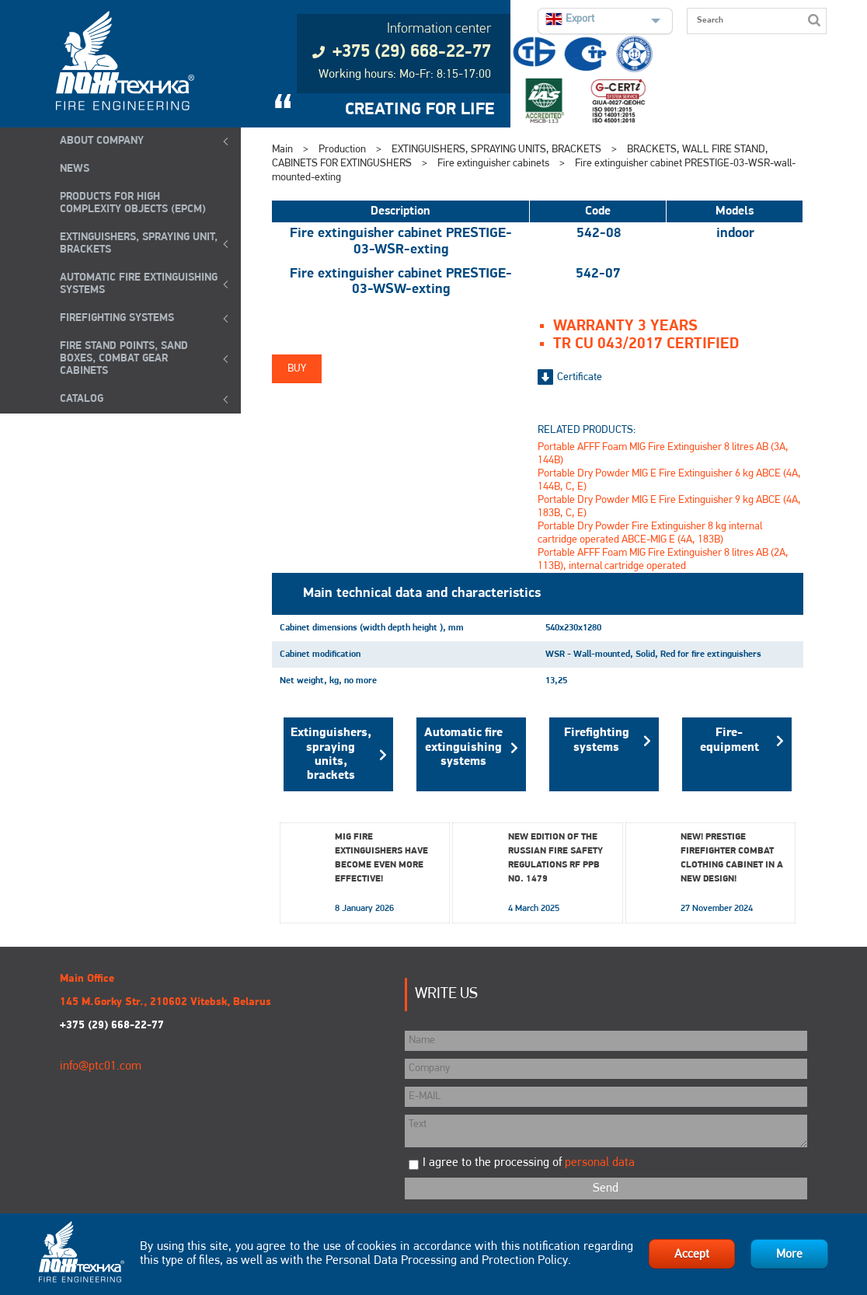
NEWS (74, 169)
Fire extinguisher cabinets (493, 163)
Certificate (579, 377)
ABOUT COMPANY (102, 141)
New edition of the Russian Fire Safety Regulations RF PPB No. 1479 (555, 858)
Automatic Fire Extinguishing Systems (139, 284)
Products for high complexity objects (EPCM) (133, 203)
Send (605, 1188)
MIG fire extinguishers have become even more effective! (381, 858)
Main (282, 149)
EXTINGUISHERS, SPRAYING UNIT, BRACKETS (139, 244)
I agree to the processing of (529, 1163)
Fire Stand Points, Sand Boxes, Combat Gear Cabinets (124, 358)
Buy (296, 369)
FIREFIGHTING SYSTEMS (117, 318)
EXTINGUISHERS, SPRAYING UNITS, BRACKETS (496, 149)
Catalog (81, 399)
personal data (600, 1163)
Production (342, 149)
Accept (691, 1254)
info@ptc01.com (100, 1066)
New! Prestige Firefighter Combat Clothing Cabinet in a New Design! (732, 858)
